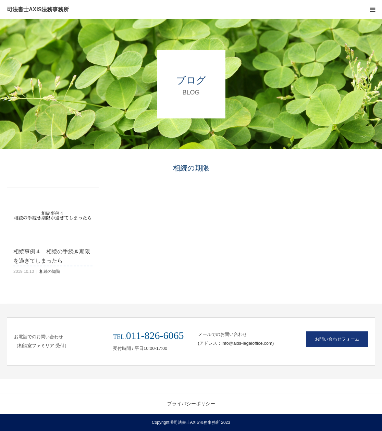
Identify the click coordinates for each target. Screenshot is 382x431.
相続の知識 (49, 271)
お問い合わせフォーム (337, 339)
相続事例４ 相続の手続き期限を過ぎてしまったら (51, 256)
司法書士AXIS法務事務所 (38, 9)
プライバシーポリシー (191, 403)
